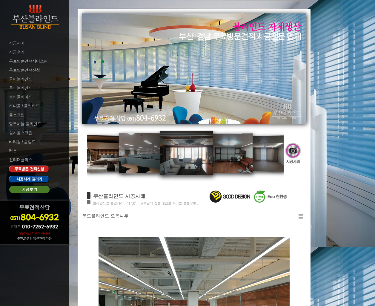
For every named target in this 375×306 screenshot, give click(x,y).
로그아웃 (16, 257)
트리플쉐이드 (20, 97)
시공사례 (16, 43)
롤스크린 (16, 115)
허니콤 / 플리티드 (24, 106)
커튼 (13, 151)
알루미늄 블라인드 (25, 124)
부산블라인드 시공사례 (119, 196)
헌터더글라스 (20, 159)
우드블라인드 (20, 88)
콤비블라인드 (20, 79)
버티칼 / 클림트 (22, 142)
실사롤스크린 (20, 133)
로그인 (14, 249)
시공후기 (16, 52)
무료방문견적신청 (24, 70)
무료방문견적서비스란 (28, 61)
